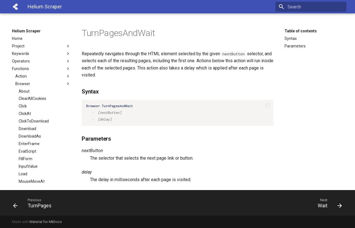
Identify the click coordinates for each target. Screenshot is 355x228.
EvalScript (27, 151)
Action (42, 76)
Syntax (291, 38)
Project (41, 46)
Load (23, 174)
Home (17, 38)
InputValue (28, 166)
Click (23, 106)
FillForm (25, 159)
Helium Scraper (26, 31)
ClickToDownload (34, 121)
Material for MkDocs (46, 222)
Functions (41, 68)
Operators (41, 61)
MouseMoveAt (32, 181)
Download (27, 128)
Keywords (41, 53)
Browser (42, 83)
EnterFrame (29, 143)
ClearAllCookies (32, 98)
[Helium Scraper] (15, 6)
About (24, 91)
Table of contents (301, 31)
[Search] (313, 7)
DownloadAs (30, 136)
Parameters (295, 46)
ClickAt (25, 113)
